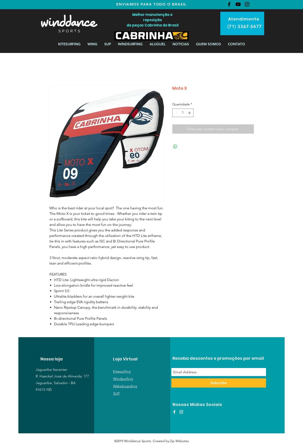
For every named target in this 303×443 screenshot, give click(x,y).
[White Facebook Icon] (174, 411)
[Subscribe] (218, 383)
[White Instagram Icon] (181, 411)
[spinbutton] (183, 113)
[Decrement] (176, 113)
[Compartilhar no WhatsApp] (175, 146)
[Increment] (190, 113)
